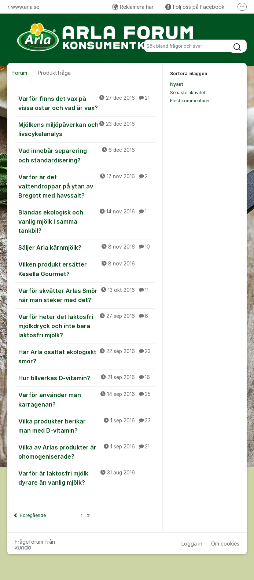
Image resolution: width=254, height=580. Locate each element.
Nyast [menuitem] (176, 84)
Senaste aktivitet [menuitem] (187, 92)
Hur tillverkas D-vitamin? (86, 378)
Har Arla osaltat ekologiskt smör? (86, 356)
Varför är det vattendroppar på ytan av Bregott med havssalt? (86, 186)
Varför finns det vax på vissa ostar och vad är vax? (86, 102)
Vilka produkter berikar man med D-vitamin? (86, 425)
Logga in (191, 543)
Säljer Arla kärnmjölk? (86, 247)
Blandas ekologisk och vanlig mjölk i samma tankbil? (86, 221)
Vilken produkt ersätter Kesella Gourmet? (86, 268)
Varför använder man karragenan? (86, 399)
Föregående (33, 515)
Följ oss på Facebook (194, 7)
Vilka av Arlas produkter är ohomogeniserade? (86, 451)
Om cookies (225, 543)
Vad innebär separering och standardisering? (86, 155)
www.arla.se (23, 7)
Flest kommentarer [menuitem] (190, 100)
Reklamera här (133, 7)
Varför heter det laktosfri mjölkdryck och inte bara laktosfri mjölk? (86, 325)
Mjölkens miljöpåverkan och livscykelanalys (86, 128)
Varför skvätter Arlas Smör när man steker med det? (86, 295)
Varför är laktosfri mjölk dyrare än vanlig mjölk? (86, 477)
